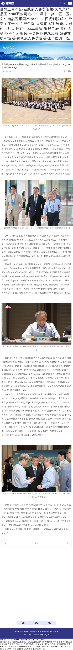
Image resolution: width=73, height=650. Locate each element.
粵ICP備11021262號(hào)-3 (36, 635)
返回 (36, 543)
